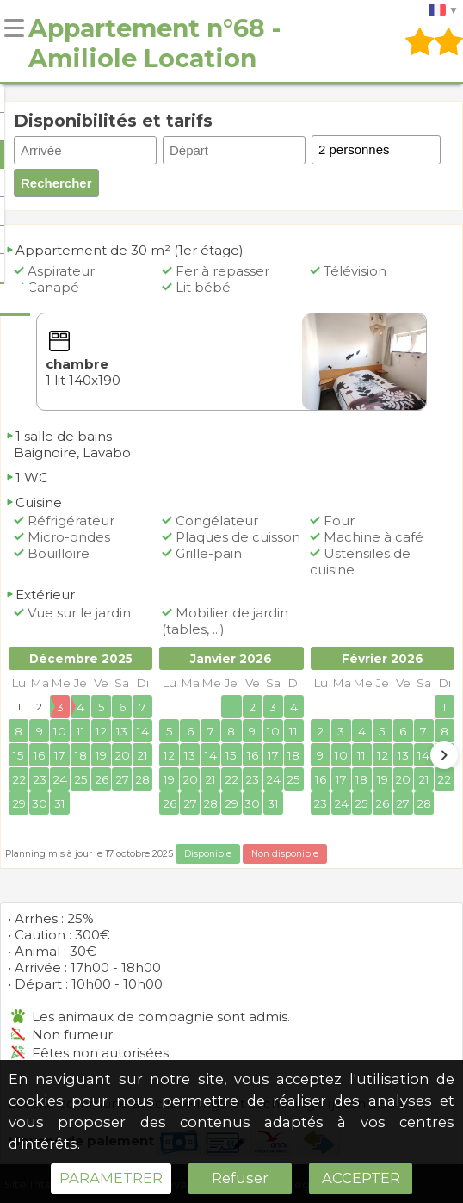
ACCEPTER (361, 1178)
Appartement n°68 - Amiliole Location (154, 43)
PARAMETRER (111, 1178)
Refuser (240, 1178)
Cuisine (33, 502)
